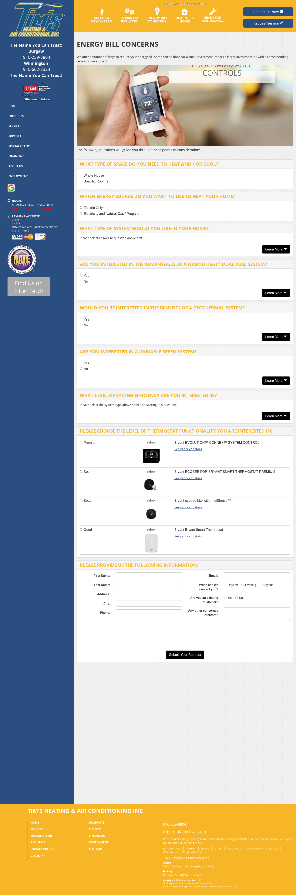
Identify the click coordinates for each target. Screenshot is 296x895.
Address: (103, 594)
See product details (188, 449)
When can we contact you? (208, 587)
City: (106, 603)
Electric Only (91, 208)
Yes (84, 275)
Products (16, 116)
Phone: (105, 612)
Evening (248, 585)
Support (14, 136)
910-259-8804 (174, 824)
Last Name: (102, 585)
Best (85, 472)
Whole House (92, 175)
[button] (185, 654)
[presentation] (198, 639)
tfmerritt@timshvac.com (184, 831)
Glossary (38, 855)
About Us (15, 166)
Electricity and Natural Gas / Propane (110, 214)
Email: (213, 575)
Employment (18, 176)
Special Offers (19, 146)
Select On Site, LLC (190, 880)
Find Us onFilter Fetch (28, 287)
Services (14, 126)
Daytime (231, 585)
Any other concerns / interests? (203, 613)
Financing (16, 156)
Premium (88, 442)
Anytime (266, 585)
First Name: (102, 575)
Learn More (276, 249)
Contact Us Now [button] (268, 11)
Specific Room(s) (94, 181)
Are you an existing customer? (204, 600)
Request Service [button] (268, 23)
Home (12, 106)
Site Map (95, 849)
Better (86, 500)
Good (86, 530)
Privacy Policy (42, 849)
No (84, 281)
